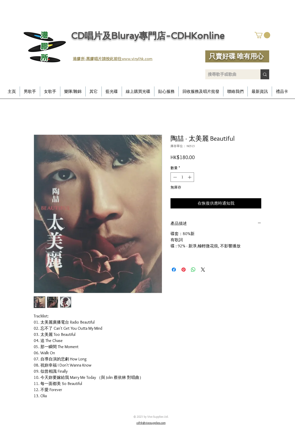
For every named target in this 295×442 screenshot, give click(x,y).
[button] (262, 35)
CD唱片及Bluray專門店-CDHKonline (147, 35)
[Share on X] (203, 270)
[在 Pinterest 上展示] (183, 270)
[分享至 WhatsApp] (193, 270)
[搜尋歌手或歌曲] (229, 74)
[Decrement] (174, 177)
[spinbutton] (182, 177)
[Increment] (190, 177)
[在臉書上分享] (174, 270)
